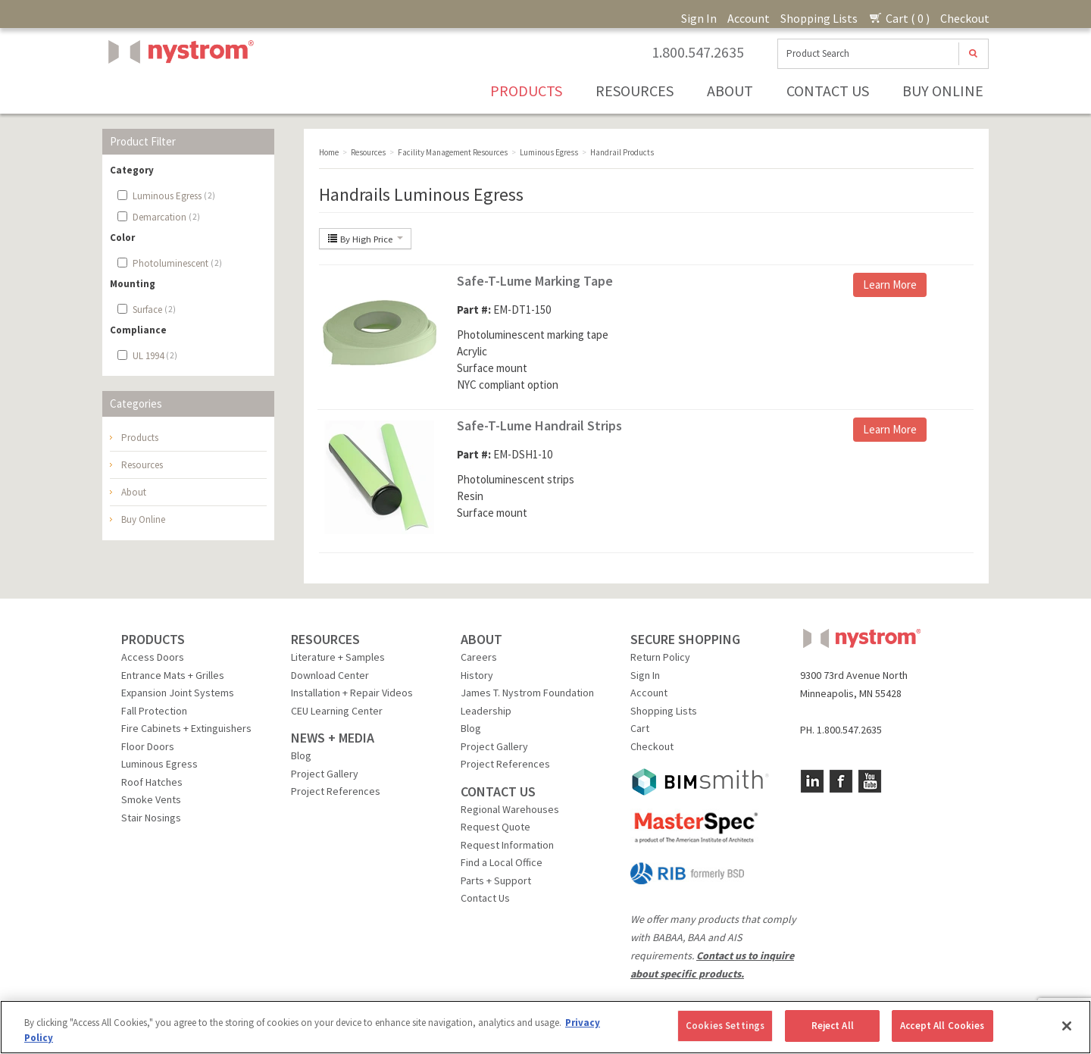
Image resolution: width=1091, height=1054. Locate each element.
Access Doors (152, 657)
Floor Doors (147, 746)
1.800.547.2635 (698, 52)
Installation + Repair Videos (352, 692)
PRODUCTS (153, 639)
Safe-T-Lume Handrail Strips (539, 425)
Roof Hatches (152, 782)
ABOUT (481, 639)
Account (748, 18)
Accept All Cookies (942, 1025)
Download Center (330, 675)
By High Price (365, 239)
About (730, 90)
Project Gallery (324, 773)
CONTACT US (498, 791)
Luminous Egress (159, 764)
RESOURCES (325, 639)
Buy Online (942, 90)
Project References (335, 791)
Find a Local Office (501, 862)
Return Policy (660, 657)
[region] (545, 1027)
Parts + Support (496, 880)
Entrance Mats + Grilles (172, 675)
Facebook (841, 781)
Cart (639, 728)
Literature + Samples (338, 657)
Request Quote (495, 827)
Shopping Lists (819, 18)
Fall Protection (154, 711)
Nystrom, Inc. (178, 90)
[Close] (1066, 1026)
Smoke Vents (151, 799)
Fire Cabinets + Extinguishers (186, 728)
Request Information (507, 845)
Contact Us (827, 90)
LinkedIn (812, 781)
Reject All (832, 1025)
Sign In (699, 18)
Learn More (890, 284)
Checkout (964, 18)
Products (526, 90)
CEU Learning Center (337, 711)
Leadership (486, 711)
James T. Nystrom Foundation (527, 692)
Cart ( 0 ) (899, 18)
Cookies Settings (725, 1025)
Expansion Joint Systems (177, 692)
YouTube (870, 781)
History (477, 675)
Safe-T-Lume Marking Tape (535, 280)
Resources (635, 90)
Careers (479, 657)
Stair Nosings (151, 817)
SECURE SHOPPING (685, 639)
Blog (301, 755)
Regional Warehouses (510, 809)
